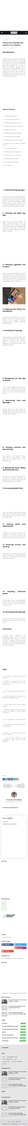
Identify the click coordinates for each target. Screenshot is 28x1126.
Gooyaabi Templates (22, 1124)
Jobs (15, 1032)
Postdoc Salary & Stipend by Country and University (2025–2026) (17, 1013)
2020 (3, 910)
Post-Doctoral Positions (15, 1038)
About (13, 1121)
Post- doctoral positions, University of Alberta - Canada (17, 1000)
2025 (3, 903)
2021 (3, 908)
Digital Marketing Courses (15, 1026)
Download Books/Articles (15, 1029)
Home (4, 38)
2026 (3, 901)
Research (8, 38)
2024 (3, 904)
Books (15, 1023)
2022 (4, 907)
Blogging (8, 1124)
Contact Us (18, 1121)
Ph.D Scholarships (15, 1035)
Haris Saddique (7, 48)
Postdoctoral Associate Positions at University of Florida (16, 1006)
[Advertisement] (14, 15)
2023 (4, 905)
